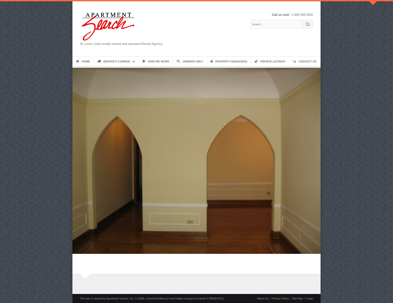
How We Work (155, 61)
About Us (262, 298)
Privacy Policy (280, 298)
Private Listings (270, 61)
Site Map (297, 298)
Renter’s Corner (113, 61)
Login (309, 298)
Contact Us (304, 61)
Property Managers (229, 61)
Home (83, 61)
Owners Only (190, 61)
